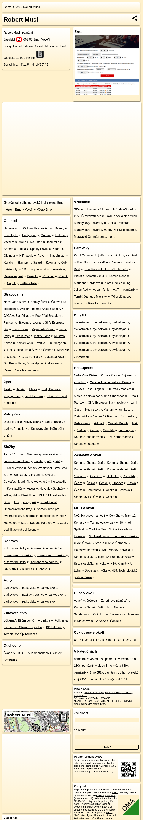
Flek (10, 349)
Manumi (46, 235)
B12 (98, 640)
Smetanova (94, 490)
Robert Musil (31, 7)
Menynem (60, 343)
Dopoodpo (33, 363)
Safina (22, 249)
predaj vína (41, 269)
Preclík (63, 276)
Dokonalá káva (54, 356)
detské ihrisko (34, 396)
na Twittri (108, 763)
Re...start (36, 242)
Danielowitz (11, 228)
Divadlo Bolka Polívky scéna (22, 421)
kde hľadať (81, 713)
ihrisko (8, 389)
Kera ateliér (14, 488)
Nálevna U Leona (29, 322)
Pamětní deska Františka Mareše (106, 269)
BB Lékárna (54, 627)
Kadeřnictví (57, 255)
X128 (129, 640)
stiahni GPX (80, 701)
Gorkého (100, 621)
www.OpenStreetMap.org (117, 789)
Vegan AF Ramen (43, 329)
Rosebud (48, 276)
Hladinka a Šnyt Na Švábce (35, 349)
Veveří (29, 209)
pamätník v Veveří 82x (89, 659)
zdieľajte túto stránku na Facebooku (95, 761)
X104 (88, 640)
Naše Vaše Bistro (15, 302)
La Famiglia (32, 356)
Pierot (78, 276)
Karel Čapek (82, 255)
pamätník (92, 276)
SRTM (109, 812)
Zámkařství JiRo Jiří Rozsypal (33, 474)
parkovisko (11, 587)
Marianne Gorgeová (87, 283)
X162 (77, 640)
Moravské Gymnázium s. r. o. (93, 236)
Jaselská (13, 39)
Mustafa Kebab (118, 423)
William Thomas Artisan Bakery (43, 228)
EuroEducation (13, 468)
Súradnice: (11, 64)
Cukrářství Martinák (17, 481)
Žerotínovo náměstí (114, 600)
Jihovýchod (11, 202)
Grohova (41, 569)
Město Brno (44, 209)
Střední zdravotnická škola (91, 209)
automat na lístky (15, 548)
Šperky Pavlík (39, 249)
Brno (18, 209)
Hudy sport (29, 235)
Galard (37, 262)
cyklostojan (81, 322)
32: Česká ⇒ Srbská (90, 543)
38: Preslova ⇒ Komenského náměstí (114, 536)
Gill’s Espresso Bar (100, 402)
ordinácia (44, 620)
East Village (23, 315)
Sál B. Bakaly (54, 421)
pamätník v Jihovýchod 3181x (109, 679)
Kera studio (58, 481)
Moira (22, 242)
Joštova (92, 600)
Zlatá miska (20, 329)
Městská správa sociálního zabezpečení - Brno (105, 396)
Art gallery (20, 428)
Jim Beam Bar (13, 363)
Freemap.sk (96, 192)
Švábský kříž (12, 653)
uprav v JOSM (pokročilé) (118, 692)
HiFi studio (26, 255)
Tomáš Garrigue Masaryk (90, 296)
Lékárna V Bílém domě (19, 620)
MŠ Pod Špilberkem (120, 229)
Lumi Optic (11, 235)
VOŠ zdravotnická (89, 216)
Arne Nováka (115, 607)
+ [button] (9, 109)
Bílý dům (100, 255)
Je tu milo (52, 242)
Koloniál (51, 262)
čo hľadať (80, 730)
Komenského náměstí (44, 548)
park (6, 428)
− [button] (9, 114)
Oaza (7, 370)
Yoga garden (12, 396)
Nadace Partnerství (42, 522)
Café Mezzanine (26, 370)
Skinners (23, 262)
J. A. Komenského (37, 653)
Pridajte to (99, 815)
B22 (119, 640)
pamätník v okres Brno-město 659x (105, 665)
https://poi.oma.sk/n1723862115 (124, 192)
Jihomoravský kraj (34, 202)
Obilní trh (10, 569)
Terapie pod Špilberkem (19, 634)
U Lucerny (14, 356)
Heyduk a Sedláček (52, 488)
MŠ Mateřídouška (124, 209)
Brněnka (32, 276)
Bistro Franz (42, 336)
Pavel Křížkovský (99, 303)
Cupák (11, 283)
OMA (16, 7)
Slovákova (116, 614)
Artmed (8, 249)
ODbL (115, 792)
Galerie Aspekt (13, 276)
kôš (49, 461)
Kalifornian (24, 343)
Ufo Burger (22, 336)
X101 (109, 640)
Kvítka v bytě (28, 283)
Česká (78, 483)
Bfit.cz (33, 389)
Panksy (8, 322)
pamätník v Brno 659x (88, 672)
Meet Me (63, 349)
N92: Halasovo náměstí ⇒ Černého (97, 515)
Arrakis (57, 269)
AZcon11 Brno (13, 454)
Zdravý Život (39, 302)
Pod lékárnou (53, 363)
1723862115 (80, 695)
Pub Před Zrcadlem (48, 315)
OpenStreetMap (77, 192)
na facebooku (99, 760)
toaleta (38, 461)
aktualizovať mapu (94, 692)
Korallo (8, 262)
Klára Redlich (113, 283)
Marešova (83, 621)
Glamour (9, 255)
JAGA (7, 315)
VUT (110, 223)
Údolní (114, 621)
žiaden (57, 249)
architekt (115, 255)
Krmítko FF (42, 343)
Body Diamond (51, 389)
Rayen (41, 255)
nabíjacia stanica (33, 594)
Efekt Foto (28, 495)
